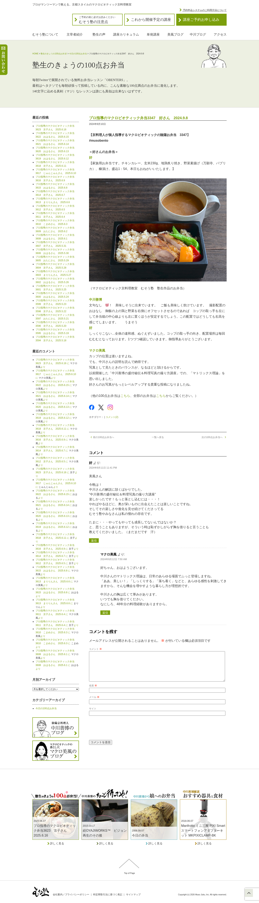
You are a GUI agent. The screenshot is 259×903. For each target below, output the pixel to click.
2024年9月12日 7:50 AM (113, 559)
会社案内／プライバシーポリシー (71, 894)
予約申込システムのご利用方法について (204, 10)
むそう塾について (45, 34)
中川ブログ (198, 34)
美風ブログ (175, 34)
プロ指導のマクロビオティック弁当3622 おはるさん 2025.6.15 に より (56, 385)
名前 (93, 692)
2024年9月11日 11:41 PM (103, 467)
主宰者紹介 (75, 34)
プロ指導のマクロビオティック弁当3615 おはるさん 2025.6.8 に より (57, 571)
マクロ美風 (97, 350)
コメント (95, 649)
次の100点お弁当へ (214, 437)
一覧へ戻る (158, 437)
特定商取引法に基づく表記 (107, 894)
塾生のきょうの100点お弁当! (54, 54)
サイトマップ (133, 894)
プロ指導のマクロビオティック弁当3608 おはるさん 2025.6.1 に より (57, 654)
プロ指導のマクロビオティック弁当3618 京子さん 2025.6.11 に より (56, 429)
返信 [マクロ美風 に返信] (105, 612)
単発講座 (153, 34)
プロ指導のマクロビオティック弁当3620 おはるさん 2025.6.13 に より (56, 407)
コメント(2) (112, 417)
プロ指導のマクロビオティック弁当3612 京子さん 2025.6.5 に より (57, 461)
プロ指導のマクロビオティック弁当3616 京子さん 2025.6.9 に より (57, 440)
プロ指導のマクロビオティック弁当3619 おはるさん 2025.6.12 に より (56, 418)
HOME (35, 54)
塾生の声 (98, 34)
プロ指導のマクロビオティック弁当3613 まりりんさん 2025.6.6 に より (57, 581)
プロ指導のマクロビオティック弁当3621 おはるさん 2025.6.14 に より (56, 396)
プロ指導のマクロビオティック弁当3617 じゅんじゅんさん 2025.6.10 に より (56, 374)
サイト (92, 715)
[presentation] (120, 734)
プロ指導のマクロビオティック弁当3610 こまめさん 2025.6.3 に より (57, 632)
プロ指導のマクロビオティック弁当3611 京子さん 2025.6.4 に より (57, 614)
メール (94, 703)
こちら (125, 395)
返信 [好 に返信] (94, 540)
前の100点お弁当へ (101, 437)
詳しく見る (55, 843)
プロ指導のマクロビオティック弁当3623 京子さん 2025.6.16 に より (56, 363)
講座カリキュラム (126, 34)
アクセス (220, 34)
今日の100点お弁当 (78, 54)
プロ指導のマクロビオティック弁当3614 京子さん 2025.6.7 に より (57, 451)
